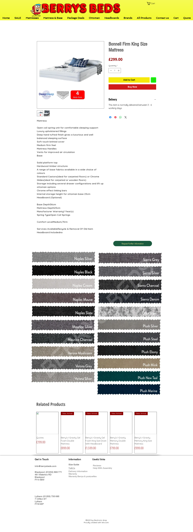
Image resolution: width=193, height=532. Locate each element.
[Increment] (118, 70)
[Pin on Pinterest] (115, 117)
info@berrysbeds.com (45, 466)
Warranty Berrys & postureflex (82, 476)
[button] (152, 3)
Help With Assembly (103, 468)
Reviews (97, 465)
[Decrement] (110, 70)
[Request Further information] (132, 243)
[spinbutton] (114, 70)
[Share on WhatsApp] (120, 117)
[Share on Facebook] (110, 117)
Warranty (72, 474)
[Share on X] (125, 117)
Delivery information (78, 471)
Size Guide (73, 464)
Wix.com (105, 522)
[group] (96, 432)
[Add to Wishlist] (153, 80)
